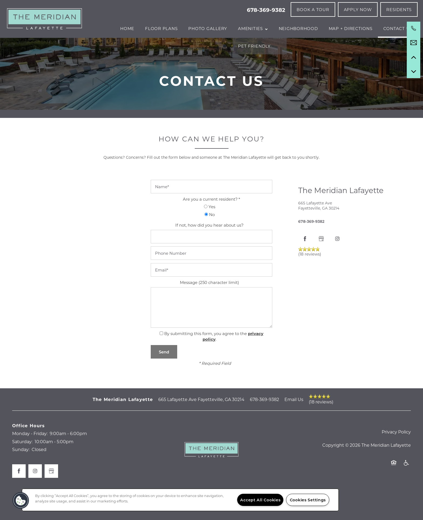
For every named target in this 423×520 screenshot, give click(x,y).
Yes (209, 227)
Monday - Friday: (30, 454)
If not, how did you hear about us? (209, 245)
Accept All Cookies (260, 499)
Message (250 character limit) (209, 302)
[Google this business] (321, 259)
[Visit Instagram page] (337, 259)
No (209, 234)
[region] (180, 499)
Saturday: (22, 462)
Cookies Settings (308, 499)
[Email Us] (413, 42)
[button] (313, 9)
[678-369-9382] (413, 28)
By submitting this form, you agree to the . (213, 356)
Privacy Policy (396, 452)
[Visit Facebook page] (305, 259)
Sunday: (20, 470)
